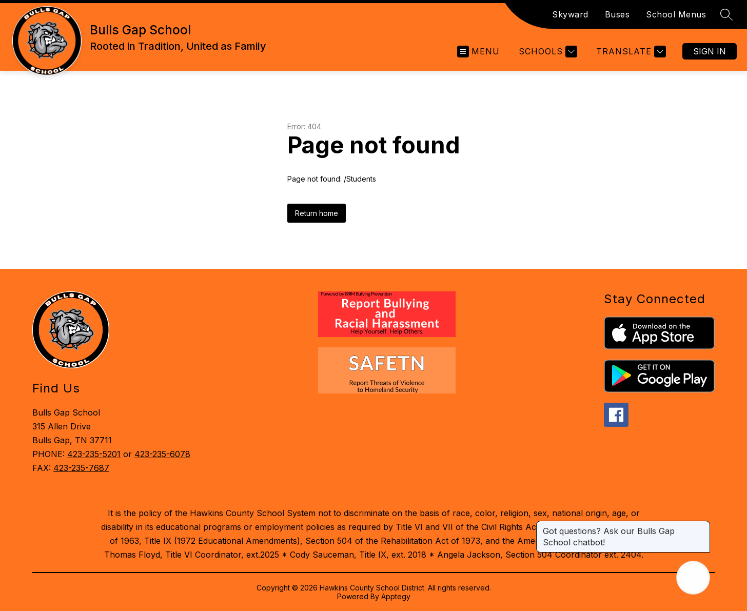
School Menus (676, 14)
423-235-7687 (81, 468)
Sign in (709, 51)
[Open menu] (478, 51)
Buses (617, 14)
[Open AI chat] (693, 577)
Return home (316, 213)
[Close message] (702, 525)
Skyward (570, 14)
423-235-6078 (162, 454)
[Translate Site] (630, 51)
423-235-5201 (94, 454)
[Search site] (726, 14)
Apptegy (395, 596)
